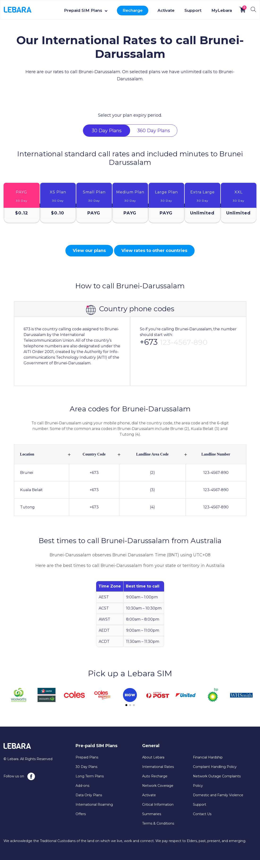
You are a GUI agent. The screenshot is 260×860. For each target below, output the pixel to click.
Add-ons (82, 785)
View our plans (89, 250)
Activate (166, 10)
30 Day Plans (86, 767)
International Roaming (94, 804)
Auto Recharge (154, 776)
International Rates (158, 767)
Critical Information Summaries (158, 809)
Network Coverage (157, 785)
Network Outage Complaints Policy (217, 781)
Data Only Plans (89, 795)
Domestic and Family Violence (218, 795)
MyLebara (221, 10)
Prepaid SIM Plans (83, 10)
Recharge (133, 10)
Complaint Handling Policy (215, 767)
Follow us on (19, 776)
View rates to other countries (154, 250)
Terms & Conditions (158, 823)
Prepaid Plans (87, 757)
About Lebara (153, 757)
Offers (81, 814)
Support (192, 10)
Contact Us (202, 814)
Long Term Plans (90, 776)
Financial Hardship (208, 757)
